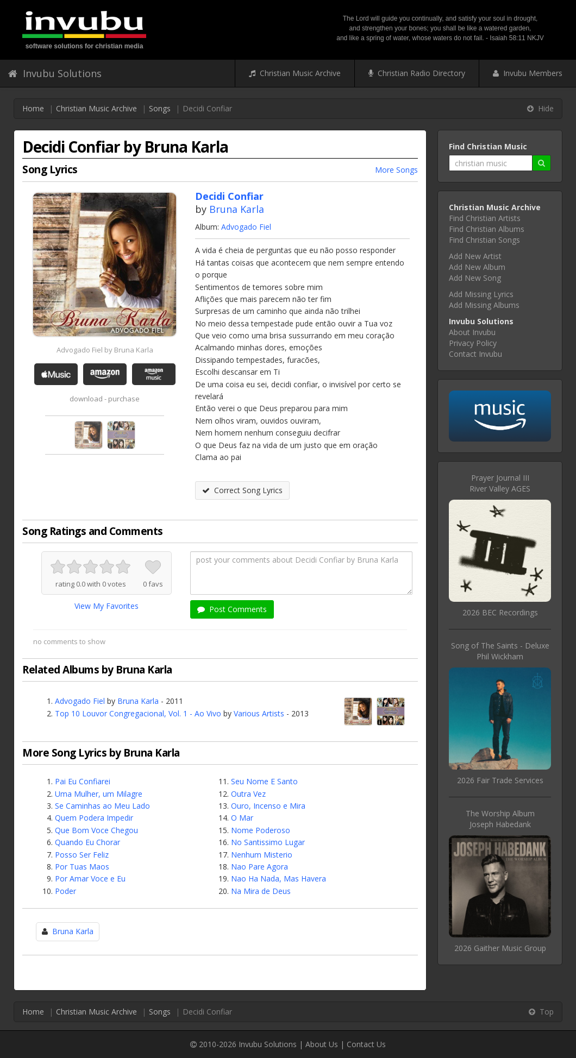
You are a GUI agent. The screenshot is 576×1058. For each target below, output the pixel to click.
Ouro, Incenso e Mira (268, 806)
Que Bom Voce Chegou (96, 830)
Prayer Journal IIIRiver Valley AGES (499, 483)
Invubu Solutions (55, 73)
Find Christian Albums (486, 229)
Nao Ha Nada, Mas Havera (278, 878)
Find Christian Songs (484, 240)
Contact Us (366, 1044)
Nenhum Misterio (261, 854)
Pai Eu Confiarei (82, 781)
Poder (65, 891)
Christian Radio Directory (416, 73)
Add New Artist (475, 256)
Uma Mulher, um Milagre (98, 794)
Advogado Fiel (246, 227)
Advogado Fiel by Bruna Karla (105, 350)
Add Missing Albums (484, 305)
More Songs (396, 170)
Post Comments (232, 609)
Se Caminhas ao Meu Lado (102, 806)
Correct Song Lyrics (242, 490)
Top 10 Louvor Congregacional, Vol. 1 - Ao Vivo (138, 713)
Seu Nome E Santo (264, 781)
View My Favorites (106, 606)
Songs (160, 108)
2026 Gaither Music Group (500, 948)
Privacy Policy (473, 343)
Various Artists (259, 713)
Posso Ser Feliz (82, 854)
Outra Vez (248, 794)
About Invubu (472, 332)
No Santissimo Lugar (268, 842)
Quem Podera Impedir (94, 818)
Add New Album (477, 267)
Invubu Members (527, 73)
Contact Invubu (475, 354)
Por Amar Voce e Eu (90, 878)
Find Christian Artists (485, 218)
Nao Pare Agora (259, 866)
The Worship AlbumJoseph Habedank (500, 818)
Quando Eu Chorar (87, 842)
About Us (321, 1044)
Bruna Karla (236, 209)
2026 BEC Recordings (500, 612)
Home (33, 108)
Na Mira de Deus (261, 891)
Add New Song (475, 278)
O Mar (242, 818)
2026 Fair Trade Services (500, 780)
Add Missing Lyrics (481, 294)
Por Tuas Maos (82, 866)
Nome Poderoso (260, 830)
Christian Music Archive (295, 73)
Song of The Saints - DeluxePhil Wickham (500, 651)
